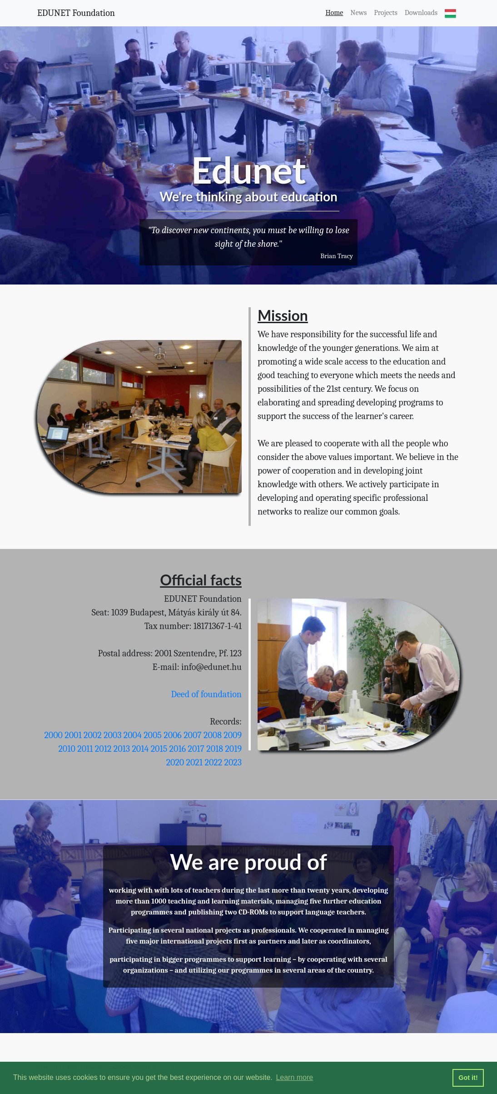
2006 (173, 735)
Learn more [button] (294, 1077)
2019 (233, 749)
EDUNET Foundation (76, 13)
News (358, 13)
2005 (153, 735)
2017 (196, 749)
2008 (213, 735)
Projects (386, 13)
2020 (175, 762)
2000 (53, 735)
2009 (233, 735)
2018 (214, 749)
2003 (112, 735)
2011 (85, 749)
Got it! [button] (467, 1077)
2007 (193, 735)
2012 (103, 749)
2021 (194, 762)
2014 (140, 749)
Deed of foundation (206, 694)
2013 (122, 749)
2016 (177, 749)
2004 (133, 735)
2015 (159, 749)
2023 (233, 762)
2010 (66, 749)
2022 (213, 762)
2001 (73, 735)
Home (334, 13)
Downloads (421, 13)
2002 (93, 735)
